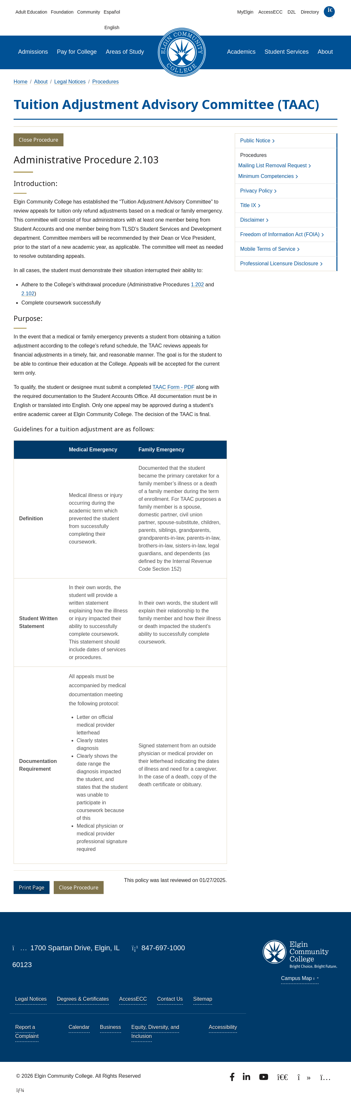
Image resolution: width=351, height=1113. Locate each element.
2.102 (27, 293)
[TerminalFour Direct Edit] (18, 1090)
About (325, 52)
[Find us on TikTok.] (304, 1079)
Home (21, 81)
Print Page (31, 887)
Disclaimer (252, 220)
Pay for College (77, 52)
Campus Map (300, 978)
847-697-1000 (158, 948)
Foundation (62, 12)
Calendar (79, 1027)
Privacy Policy (256, 190)
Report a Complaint (27, 1031)
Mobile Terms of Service (267, 249)
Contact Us (170, 999)
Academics (241, 52)
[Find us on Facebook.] (232, 1079)
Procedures (105, 81)
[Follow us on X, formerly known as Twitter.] (283, 1079)
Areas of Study (125, 52)
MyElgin (245, 12)
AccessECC (270, 12)
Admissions (33, 52)
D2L (292, 12)
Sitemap (202, 999)
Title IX (248, 205)
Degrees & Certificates (83, 999)
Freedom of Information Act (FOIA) (280, 234)
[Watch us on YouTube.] (264, 1079)
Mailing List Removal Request (272, 165)
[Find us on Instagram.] (325, 1079)
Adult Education (31, 12)
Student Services (287, 52)
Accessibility (223, 1027)
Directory (310, 12)
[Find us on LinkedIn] (247, 1079)
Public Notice (255, 140)
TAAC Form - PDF (173, 387)
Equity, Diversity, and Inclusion (155, 1031)
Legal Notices (70, 81)
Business (110, 1027)
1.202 (197, 284)
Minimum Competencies (266, 176)
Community (88, 12)
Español (112, 12)
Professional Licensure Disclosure (279, 263)
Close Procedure (38, 139)
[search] (329, 13)
